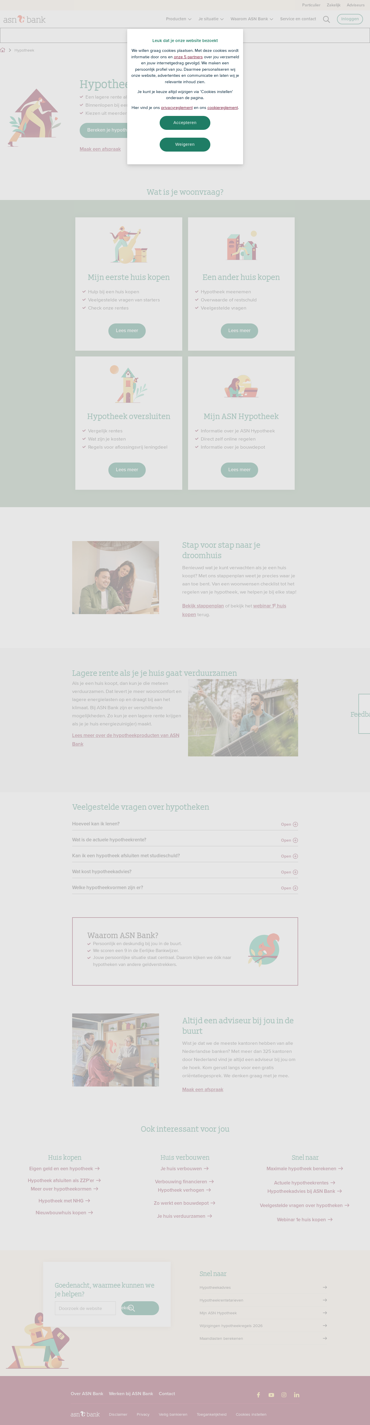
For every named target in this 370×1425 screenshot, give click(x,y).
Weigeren (185, 144)
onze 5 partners (188, 56)
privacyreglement (177, 107)
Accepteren (185, 122)
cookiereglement (222, 107)
